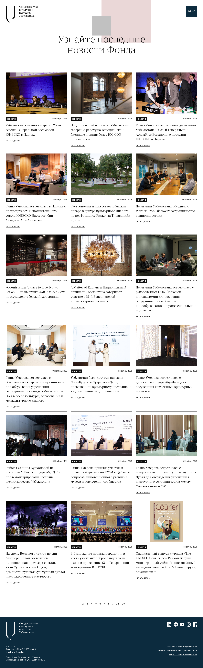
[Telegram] (176, 624)
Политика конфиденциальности (181, 646)
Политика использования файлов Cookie (177, 650)
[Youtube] (182, 624)
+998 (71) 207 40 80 (26, 649)
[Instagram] (189, 624)
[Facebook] (195, 624)
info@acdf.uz (18, 652)
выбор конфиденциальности (183, 654)
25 (123, 603)
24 (117, 603)
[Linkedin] (169, 624)
